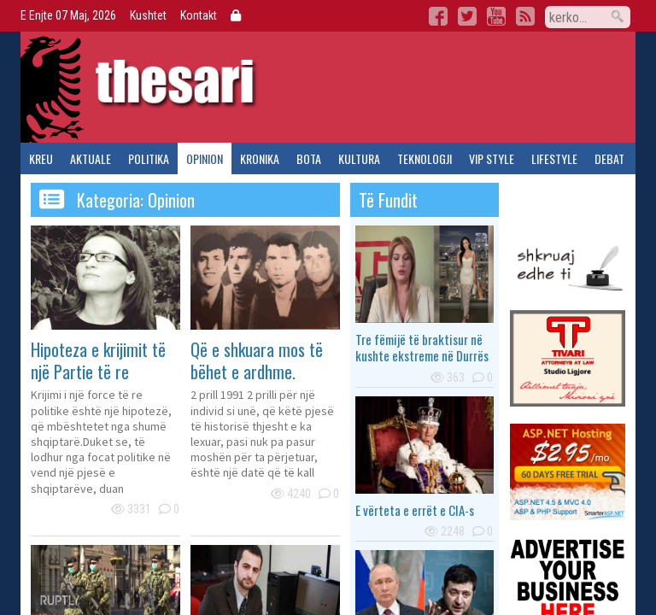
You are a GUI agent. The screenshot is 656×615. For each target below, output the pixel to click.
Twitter (467, 16)
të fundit (388, 200)
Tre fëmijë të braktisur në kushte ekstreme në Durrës (422, 348)
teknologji (424, 158)
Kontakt (198, 15)
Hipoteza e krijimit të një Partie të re (98, 360)
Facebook (438, 16)
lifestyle (554, 158)
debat (609, 158)
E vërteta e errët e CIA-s (414, 510)
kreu (41, 158)
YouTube (496, 16)
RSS (525, 16)
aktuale (90, 158)
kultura (359, 158)
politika (148, 158)
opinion (204, 158)
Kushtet (148, 15)
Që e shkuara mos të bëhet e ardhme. (256, 360)
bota (308, 158)
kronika (259, 158)
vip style (491, 158)
